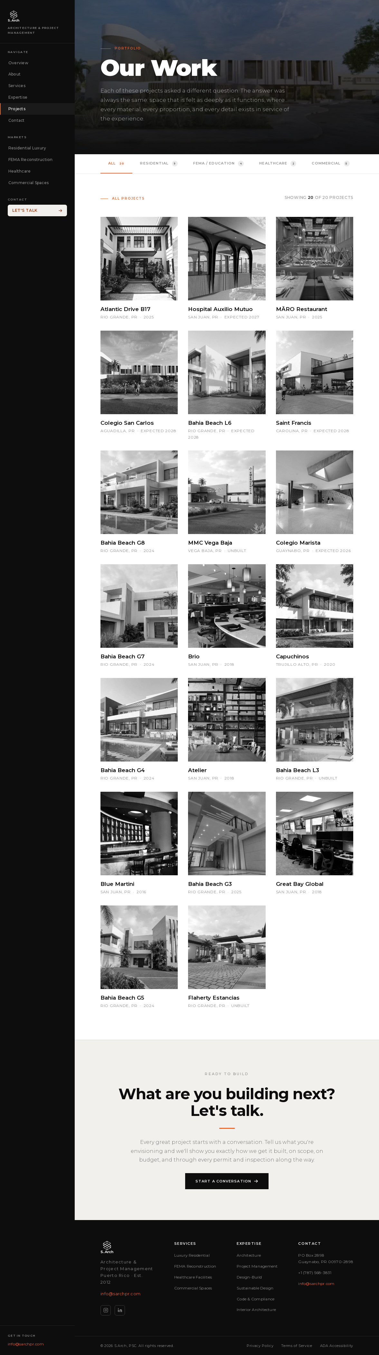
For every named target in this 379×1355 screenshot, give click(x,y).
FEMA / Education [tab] (218, 163)
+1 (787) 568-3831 (314, 1272)
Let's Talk (37, 210)
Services (16, 85)
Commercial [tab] (330, 163)
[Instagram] (105, 1310)
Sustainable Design (255, 1288)
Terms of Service (296, 1345)
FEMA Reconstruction (30, 159)
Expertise (17, 97)
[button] (139, 268)
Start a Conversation (226, 1182)
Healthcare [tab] (277, 163)
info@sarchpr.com (26, 1344)
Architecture (249, 1255)
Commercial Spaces (28, 182)
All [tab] (116, 163)
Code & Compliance (255, 1299)
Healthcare (19, 171)
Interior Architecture (256, 1309)
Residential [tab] (158, 163)
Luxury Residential (192, 1255)
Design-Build (249, 1277)
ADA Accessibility (336, 1345)
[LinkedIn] (120, 1310)
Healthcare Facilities (193, 1277)
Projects (16, 108)
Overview (18, 62)
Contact (16, 120)
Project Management (257, 1266)
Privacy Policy (260, 1345)
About (14, 74)
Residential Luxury (27, 148)
